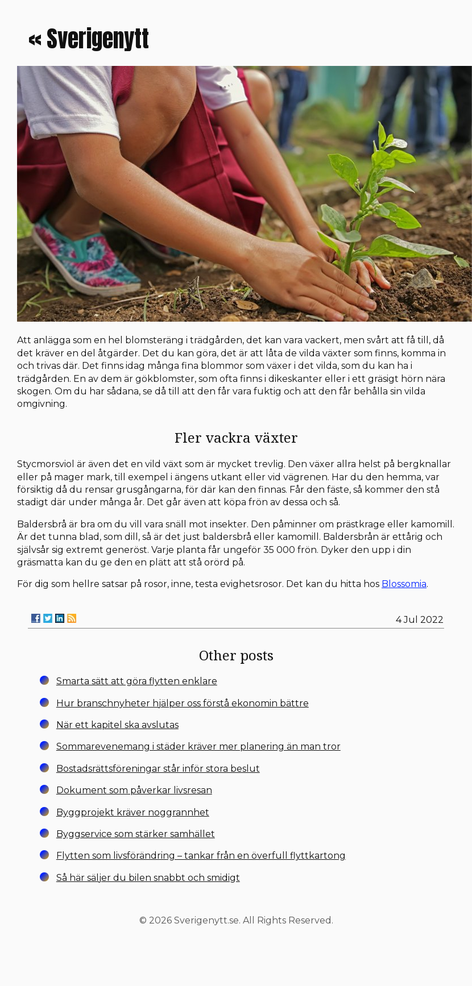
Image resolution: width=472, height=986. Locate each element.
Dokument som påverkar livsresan (134, 790)
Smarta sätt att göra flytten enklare (136, 681)
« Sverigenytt (88, 39)
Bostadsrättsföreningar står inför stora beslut (158, 768)
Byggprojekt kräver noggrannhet (132, 812)
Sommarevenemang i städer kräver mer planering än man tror (198, 746)
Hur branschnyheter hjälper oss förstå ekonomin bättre (182, 703)
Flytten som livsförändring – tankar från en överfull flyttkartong (201, 855)
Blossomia (404, 584)
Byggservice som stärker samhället (135, 834)
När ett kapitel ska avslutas (117, 724)
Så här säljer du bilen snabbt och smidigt (148, 877)
